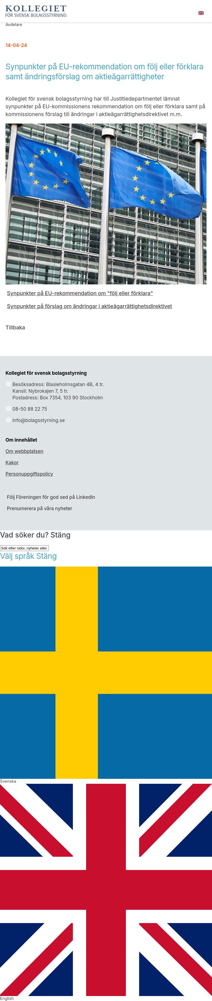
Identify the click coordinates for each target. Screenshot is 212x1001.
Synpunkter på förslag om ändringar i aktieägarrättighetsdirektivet (89, 306)
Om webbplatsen (24, 451)
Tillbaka (15, 327)
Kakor (12, 462)
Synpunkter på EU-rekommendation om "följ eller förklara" (80, 293)
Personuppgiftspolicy (29, 474)
